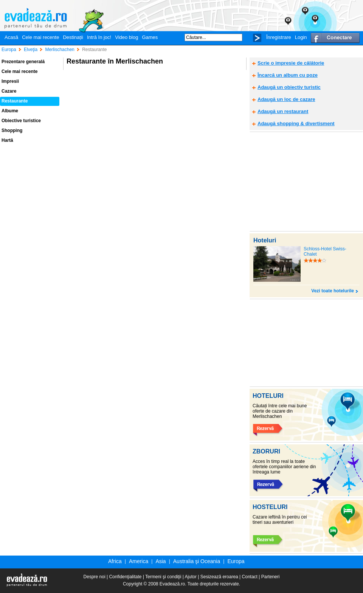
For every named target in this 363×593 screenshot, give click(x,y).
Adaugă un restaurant (283, 111)
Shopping (12, 130)
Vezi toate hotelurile (332, 290)
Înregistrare (278, 37)
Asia (160, 561)
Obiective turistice (21, 120)
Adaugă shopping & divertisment (296, 123)
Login (301, 37)
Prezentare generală (23, 61)
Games (150, 37)
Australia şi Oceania (196, 561)
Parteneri (270, 576)
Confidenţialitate (125, 576)
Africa (115, 561)
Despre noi (94, 576)
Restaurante (15, 101)
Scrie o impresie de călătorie (291, 63)
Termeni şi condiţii (163, 576)
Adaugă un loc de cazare (286, 99)
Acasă (11, 37)
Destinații (73, 37)
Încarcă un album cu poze (288, 75)
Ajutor (191, 576)
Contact (250, 576)
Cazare (9, 91)
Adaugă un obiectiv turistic (289, 87)
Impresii (10, 81)
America (138, 561)
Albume (10, 110)
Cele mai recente (40, 37)
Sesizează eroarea (219, 576)
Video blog (126, 37)
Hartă (7, 140)
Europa (235, 561)
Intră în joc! (99, 37)
